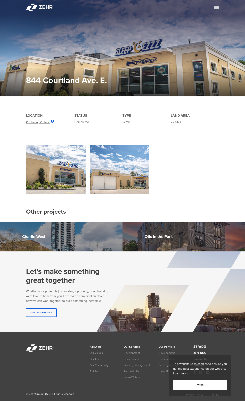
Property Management (137, 365)
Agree (200, 384)
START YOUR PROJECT (41, 312)
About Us (96, 346)
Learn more (180, 373)
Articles (94, 371)
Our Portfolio (167, 346)
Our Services (132, 346)
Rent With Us (131, 371)
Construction (131, 359)
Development (132, 352)
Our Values (96, 352)
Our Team (95, 359)
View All (164, 371)
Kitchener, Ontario (40, 122)
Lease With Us (132, 377)
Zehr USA (199, 352)
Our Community (99, 365)
